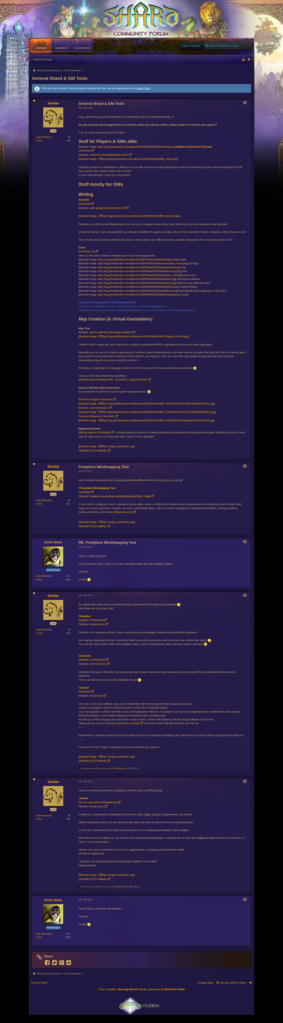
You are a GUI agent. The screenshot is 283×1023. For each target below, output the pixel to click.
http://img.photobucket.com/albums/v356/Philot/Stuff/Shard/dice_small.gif (140, 275)
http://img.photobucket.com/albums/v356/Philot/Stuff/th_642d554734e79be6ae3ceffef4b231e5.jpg (157, 420)
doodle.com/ (96, 806)
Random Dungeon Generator (95, 399)
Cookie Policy (143, 88)
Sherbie (119, 768)
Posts (39, 140)
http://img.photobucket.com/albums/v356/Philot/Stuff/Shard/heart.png (137, 259)
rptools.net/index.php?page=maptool (110, 332)
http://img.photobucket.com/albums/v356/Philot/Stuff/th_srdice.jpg (139, 158)
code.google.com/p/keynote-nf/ (107, 207)
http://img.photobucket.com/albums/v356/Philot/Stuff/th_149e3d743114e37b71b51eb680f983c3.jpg (158, 411)
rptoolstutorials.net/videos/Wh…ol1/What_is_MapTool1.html (112, 379)
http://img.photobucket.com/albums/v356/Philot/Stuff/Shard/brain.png (137, 290)
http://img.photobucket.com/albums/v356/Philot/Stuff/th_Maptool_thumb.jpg (144, 336)
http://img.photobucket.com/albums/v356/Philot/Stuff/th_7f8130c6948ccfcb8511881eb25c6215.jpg (157, 403)
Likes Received (43, 137)
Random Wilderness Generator (96, 416)
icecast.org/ (95, 695)
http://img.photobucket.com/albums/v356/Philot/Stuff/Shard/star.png (137, 278)
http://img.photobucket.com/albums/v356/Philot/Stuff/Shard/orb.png (136, 282)
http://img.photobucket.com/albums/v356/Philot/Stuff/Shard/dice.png (137, 146)
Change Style (205, 982)
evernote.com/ (97, 663)
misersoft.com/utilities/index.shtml (108, 154)
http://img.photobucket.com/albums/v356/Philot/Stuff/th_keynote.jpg (140, 215)
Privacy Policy (39, 982)
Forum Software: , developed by (141, 989)
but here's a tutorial (128, 723)
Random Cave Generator (92, 407)
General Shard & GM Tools (59, 78)
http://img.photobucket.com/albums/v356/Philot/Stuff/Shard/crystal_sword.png (142, 263)
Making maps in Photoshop (94, 432)
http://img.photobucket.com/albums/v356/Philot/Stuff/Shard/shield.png (138, 267)
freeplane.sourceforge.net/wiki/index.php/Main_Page (119, 496)
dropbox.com (96, 624)
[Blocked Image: (88, 158)
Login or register (191, 45)
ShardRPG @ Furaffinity (92, 450)
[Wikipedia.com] (123, 512)
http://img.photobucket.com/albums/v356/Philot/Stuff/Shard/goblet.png (138, 286)
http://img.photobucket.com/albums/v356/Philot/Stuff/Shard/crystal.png (138, 294)
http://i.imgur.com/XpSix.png (117, 446)
